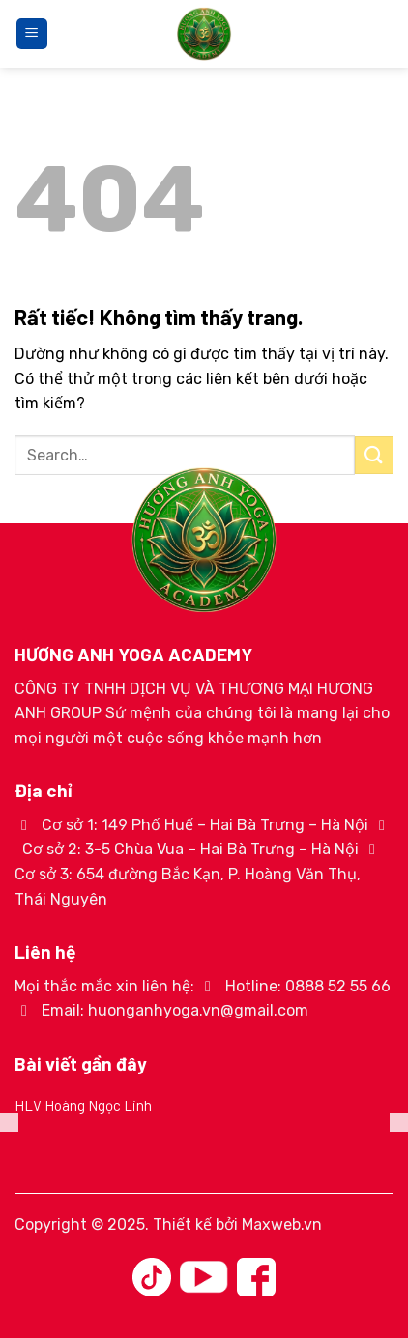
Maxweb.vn (282, 1224)
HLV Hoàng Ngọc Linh (83, 1105)
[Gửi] (374, 455)
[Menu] (31, 34)
